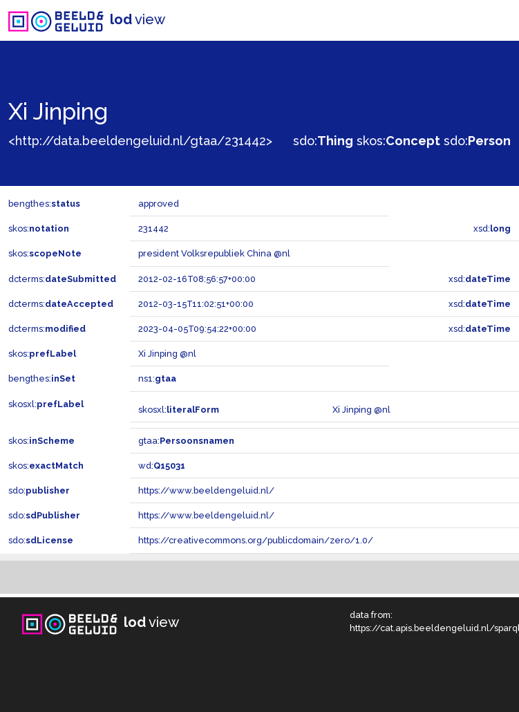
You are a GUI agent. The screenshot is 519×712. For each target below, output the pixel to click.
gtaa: (186, 440)
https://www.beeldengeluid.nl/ (206, 490)
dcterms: (62, 279)
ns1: (157, 378)
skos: (398, 140)
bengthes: (44, 203)
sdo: (323, 140)
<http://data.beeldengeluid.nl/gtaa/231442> (140, 140)
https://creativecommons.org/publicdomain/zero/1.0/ (255, 540)
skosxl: (46, 404)
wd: (161, 465)
